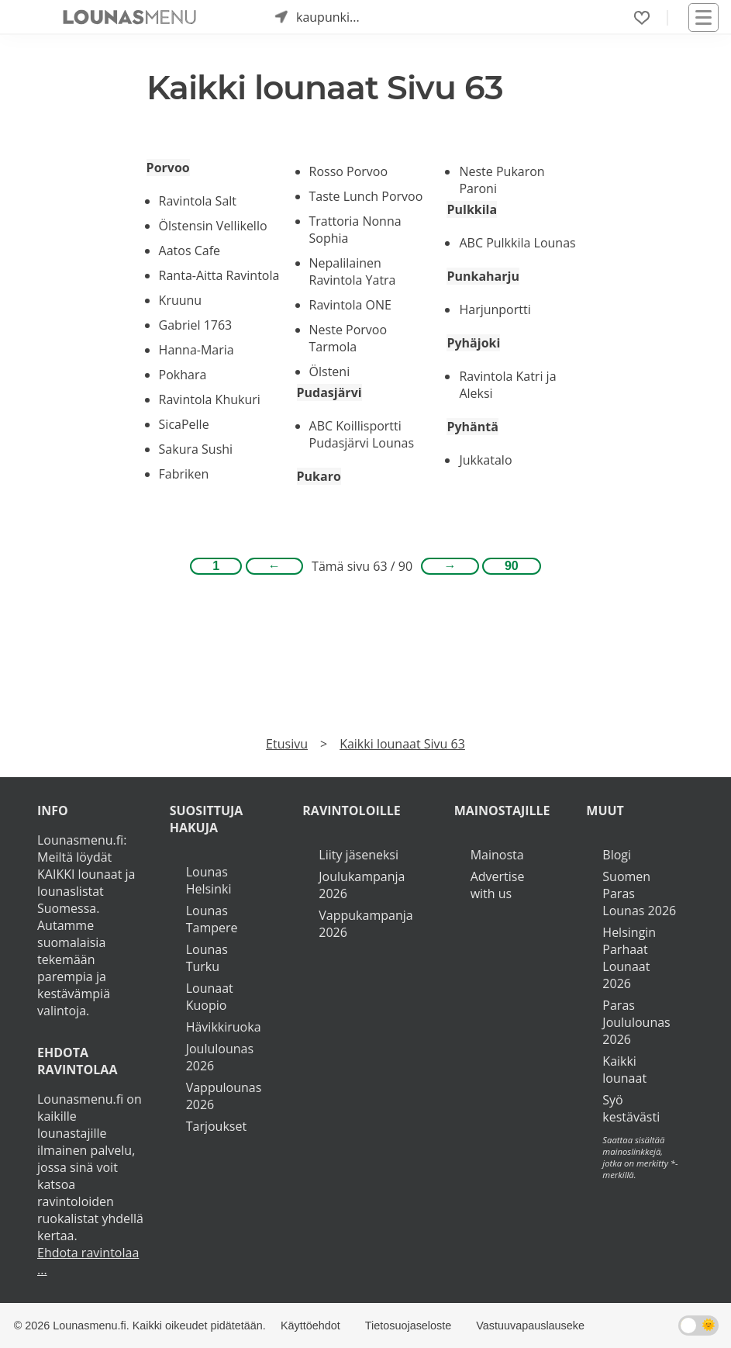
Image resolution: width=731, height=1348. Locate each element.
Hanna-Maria (196, 349)
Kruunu (180, 300)
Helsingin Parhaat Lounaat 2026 (629, 958)
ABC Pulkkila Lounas (517, 242)
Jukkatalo (485, 459)
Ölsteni (329, 371)
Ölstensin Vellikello (213, 225)
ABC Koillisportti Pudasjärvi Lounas (362, 434)
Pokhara (183, 374)
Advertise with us (498, 885)
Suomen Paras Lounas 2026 (639, 893)
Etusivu (287, 743)
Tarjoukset (216, 1126)
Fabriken (184, 473)
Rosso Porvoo (348, 171)
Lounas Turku (207, 958)
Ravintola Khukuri (209, 399)
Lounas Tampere (212, 919)
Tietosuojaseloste (408, 1325)
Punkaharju (483, 276)
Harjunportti (494, 309)
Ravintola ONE (350, 304)
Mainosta (497, 854)
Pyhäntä (472, 426)
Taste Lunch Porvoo (366, 196)
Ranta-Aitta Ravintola (219, 275)
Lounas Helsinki (209, 880)
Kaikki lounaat (624, 1069)
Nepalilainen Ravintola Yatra (352, 271)
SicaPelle (184, 424)
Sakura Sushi (196, 449)
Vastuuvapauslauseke (530, 1325)
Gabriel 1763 (196, 325)
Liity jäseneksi (358, 854)
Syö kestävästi (631, 1108)
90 (512, 565)
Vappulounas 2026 (224, 1096)
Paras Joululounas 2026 (636, 1022)
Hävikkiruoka (223, 1026)
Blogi (616, 854)
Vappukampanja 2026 (365, 924)
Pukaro (319, 476)
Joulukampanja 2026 (362, 885)
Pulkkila (472, 209)
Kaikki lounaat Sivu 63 (402, 743)
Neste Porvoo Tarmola (348, 338)
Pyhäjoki (473, 342)
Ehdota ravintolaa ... (88, 1261)
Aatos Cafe (189, 250)
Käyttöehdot (310, 1325)
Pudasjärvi (329, 392)
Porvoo (168, 167)
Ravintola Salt (197, 200)
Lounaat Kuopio (209, 997)
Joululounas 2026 (219, 1057)
